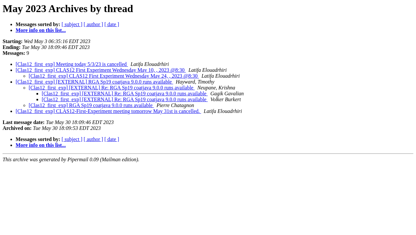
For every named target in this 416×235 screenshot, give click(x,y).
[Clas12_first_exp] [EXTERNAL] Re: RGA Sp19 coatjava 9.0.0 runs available (112, 87)
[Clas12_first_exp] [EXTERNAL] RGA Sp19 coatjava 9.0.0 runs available (94, 82)
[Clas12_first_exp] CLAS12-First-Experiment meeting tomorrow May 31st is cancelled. (108, 111)
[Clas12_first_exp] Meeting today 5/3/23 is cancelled (72, 64)
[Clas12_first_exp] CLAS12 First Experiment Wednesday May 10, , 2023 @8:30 (101, 70)
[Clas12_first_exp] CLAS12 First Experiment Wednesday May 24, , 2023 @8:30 (114, 76)
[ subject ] (72, 24)
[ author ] (93, 24)
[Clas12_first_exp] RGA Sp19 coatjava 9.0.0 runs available (91, 105)
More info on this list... (41, 30)
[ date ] (111, 24)
